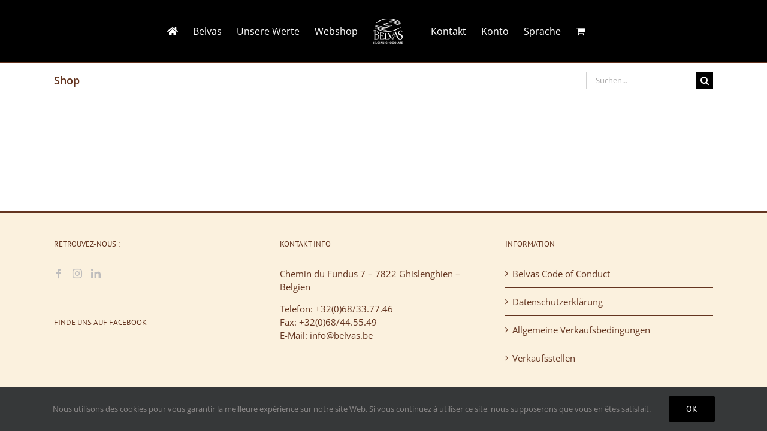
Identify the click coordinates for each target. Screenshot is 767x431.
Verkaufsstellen (543, 358)
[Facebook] (59, 273)
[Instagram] (77, 273)
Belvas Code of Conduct (561, 274)
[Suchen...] (641, 80)
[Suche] (704, 80)
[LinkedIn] (96, 273)
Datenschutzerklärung (557, 302)
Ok (691, 408)
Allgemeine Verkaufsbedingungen (581, 330)
